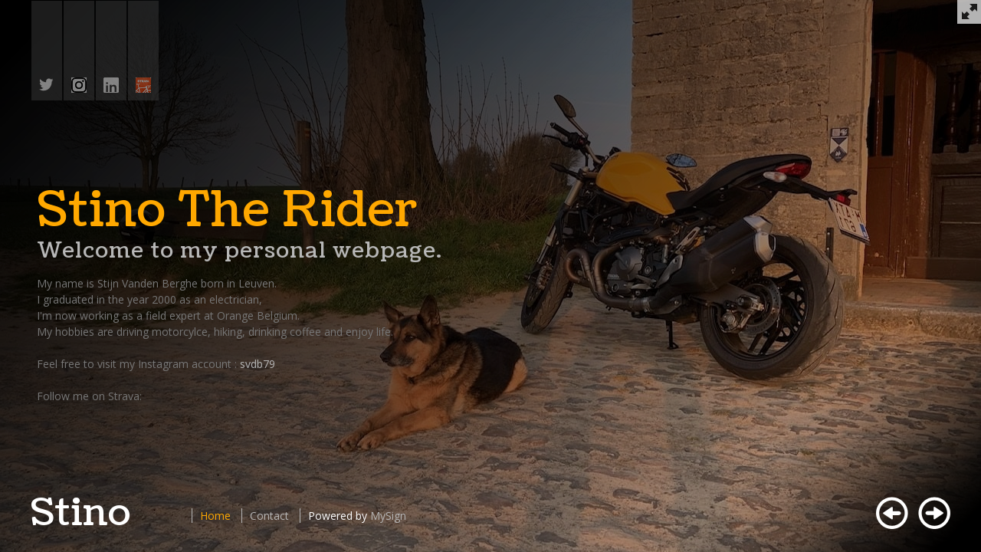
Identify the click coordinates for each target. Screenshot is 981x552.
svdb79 (257, 363)
